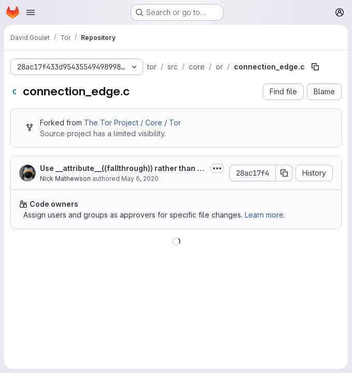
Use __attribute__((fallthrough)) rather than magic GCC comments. (121, 169)
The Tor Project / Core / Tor (132, 122)
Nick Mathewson (65, 178)
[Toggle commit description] (217, 168)
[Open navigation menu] (30, 12)
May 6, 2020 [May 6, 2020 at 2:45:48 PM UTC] (140, 178)
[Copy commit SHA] (284, 173)
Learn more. (265, 214)
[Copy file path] (315, 67)
